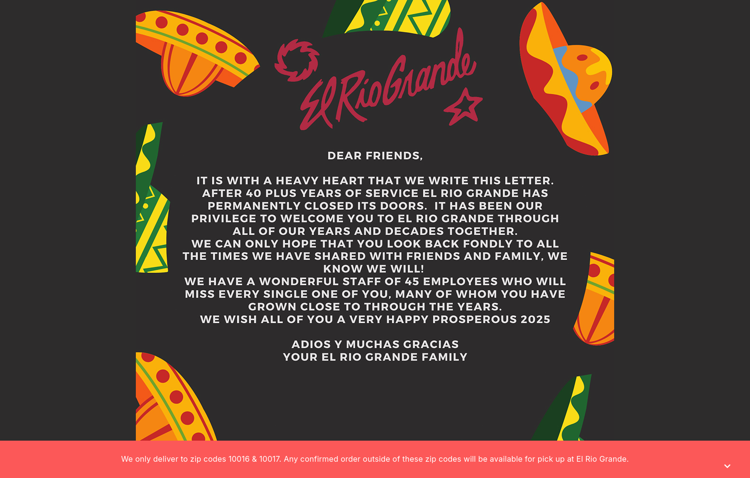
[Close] (727, 466)
